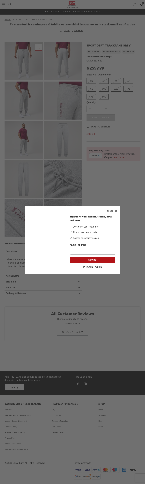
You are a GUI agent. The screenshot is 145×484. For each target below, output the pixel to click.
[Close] (112, 211)
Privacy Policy (92, 267)
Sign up (92, 260)
